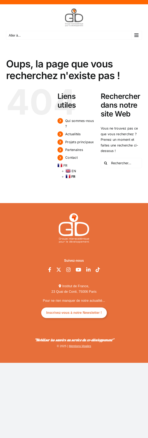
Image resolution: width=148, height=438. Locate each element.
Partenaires (74, 150)
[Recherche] (106, 163)
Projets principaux (79, 142)
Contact (71, 157)
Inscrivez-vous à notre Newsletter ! (74, 312)
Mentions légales (80, 346)
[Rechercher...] (121, 163)
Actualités (73, 134)
